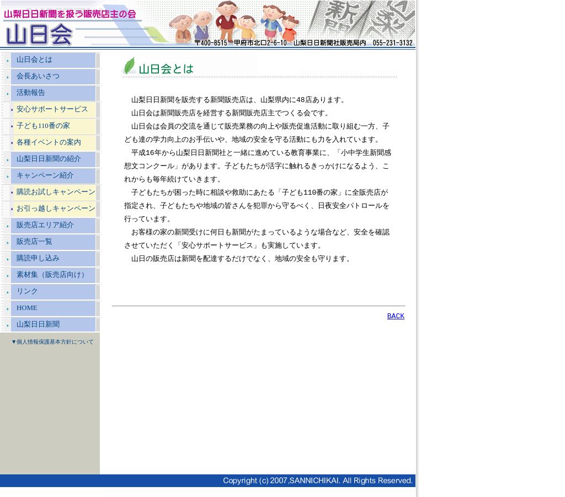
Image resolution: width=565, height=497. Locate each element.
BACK (395, 317)
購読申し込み (38, 258)
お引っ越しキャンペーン (56, 208)
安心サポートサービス (52, 109)
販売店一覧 (34, 241)
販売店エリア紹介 (45, 225)
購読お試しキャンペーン (56, 192)
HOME (27, 308)
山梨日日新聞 (38, 324)
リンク (27, 291)
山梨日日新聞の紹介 (49, 159)
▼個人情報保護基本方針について (52, 342)
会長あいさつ (38, 76)
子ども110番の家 (43, 126)
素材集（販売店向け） (52, 275)
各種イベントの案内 (49, 142)
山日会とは (34, 59)
